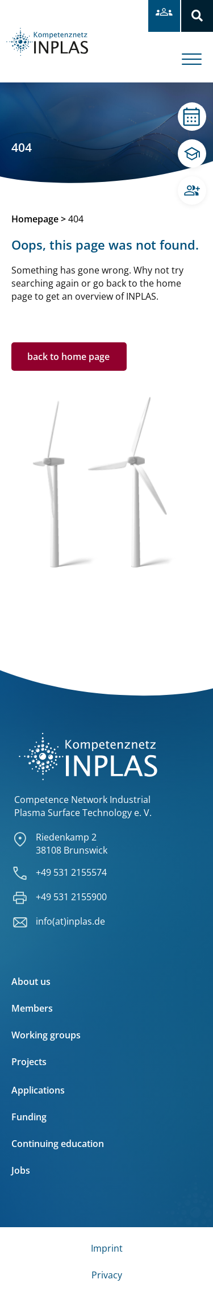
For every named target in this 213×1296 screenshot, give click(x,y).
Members (32, 1008)
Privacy (106, 1275)
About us (31, 981)
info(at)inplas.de (70, 921)
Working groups (46, 1035)
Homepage (35, 219)
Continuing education (57, 1143)
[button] (197, 16)
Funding (29, 1117)
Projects (29, 1061)
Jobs (20, 1170)
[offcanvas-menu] (197, 51)
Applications (38, 1090)
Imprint (107, 1248)
